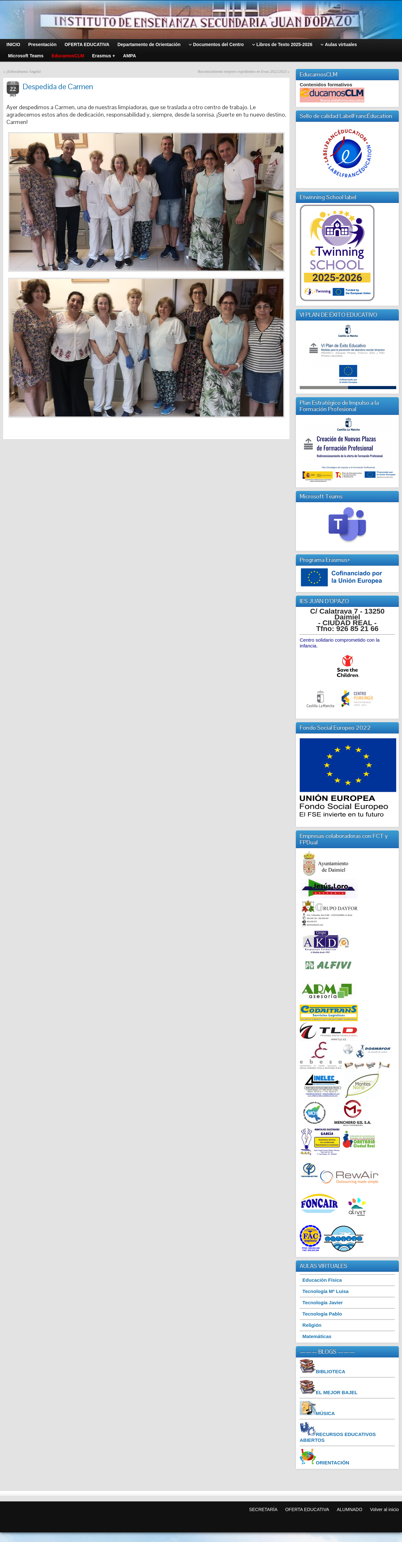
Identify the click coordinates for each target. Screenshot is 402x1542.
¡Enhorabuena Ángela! (23, 71)
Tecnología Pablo (322, 1314)
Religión (311, 1325)
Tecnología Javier (322, 1302)
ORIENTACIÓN (332, 1462)
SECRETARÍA (263, 1509)
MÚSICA (325, 1413)
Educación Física (322, 1280)
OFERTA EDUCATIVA (307, 1509)
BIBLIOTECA (330, 1371)
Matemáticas (316, 1336)
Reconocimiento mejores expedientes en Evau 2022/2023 (242, 71)
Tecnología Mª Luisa (325, 1291)
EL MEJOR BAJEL (337, 1392)
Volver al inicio (384, 1509)
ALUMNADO (349, 1509)
